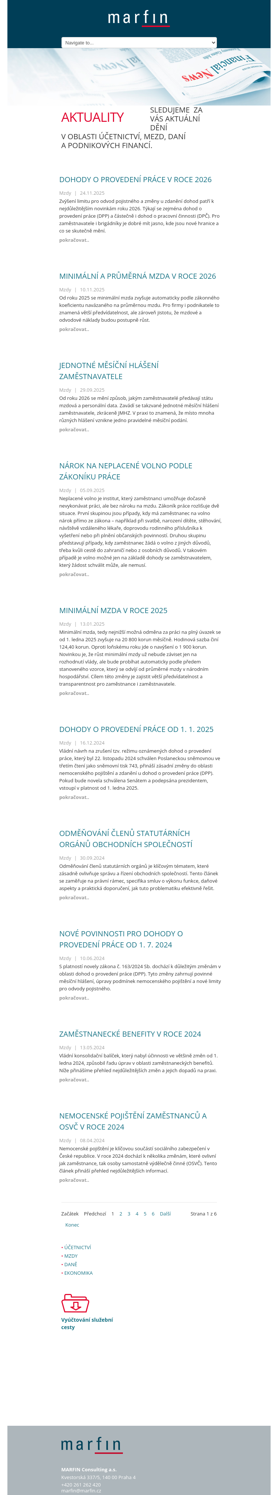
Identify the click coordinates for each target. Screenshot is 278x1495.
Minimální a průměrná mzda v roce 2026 (137, 276)
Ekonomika (78, 1273)
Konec (72, 1224)
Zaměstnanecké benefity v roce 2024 (130, 1034)
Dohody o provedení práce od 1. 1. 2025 (136, 729)
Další (165, 1213)
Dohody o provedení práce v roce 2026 (135, 179)
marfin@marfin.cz (81, 1490)
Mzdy (71, 1255)
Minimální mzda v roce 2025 (113, 610)
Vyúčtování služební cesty (87, 1323)
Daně (70, 1264)
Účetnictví (77, 1247)
